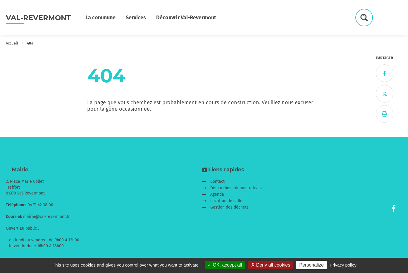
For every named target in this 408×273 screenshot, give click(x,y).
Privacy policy (343, 264)
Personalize (311, 264)
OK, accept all (225, 264)
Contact (217, 181)
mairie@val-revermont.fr (46, 216)
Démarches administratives (236, 187)
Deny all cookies (270, 264)
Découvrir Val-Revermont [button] (186, 17)
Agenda (217, 194)
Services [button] (136, 17)
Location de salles (227, 200)
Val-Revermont (38, 17)
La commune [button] (100, 17)
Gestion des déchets (229, 207)
